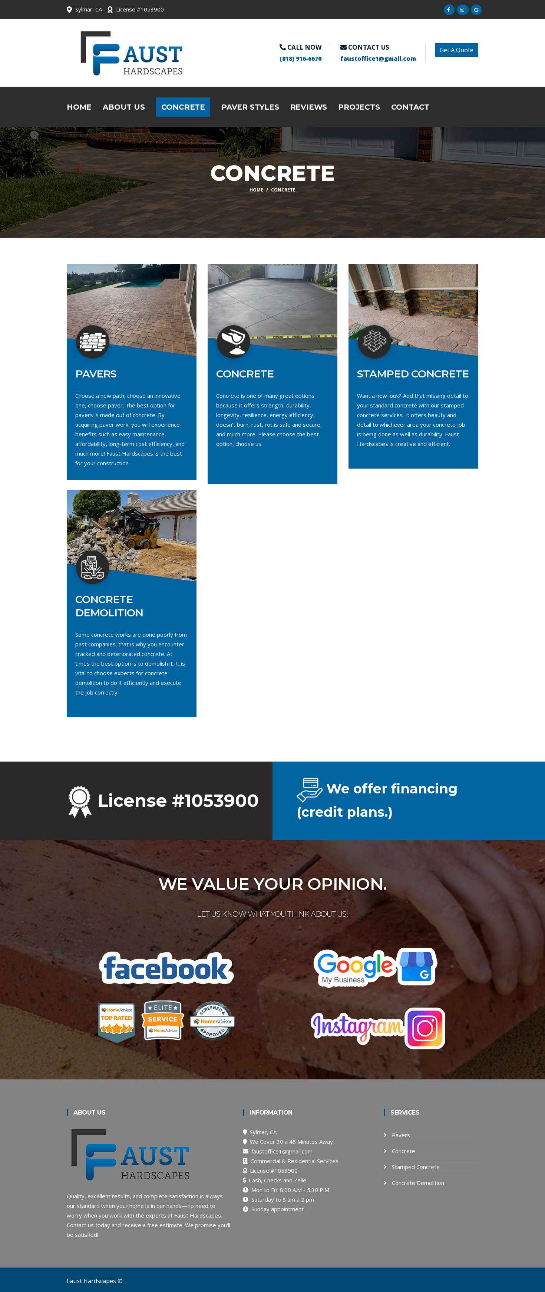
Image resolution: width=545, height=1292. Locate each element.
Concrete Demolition (417, 1182)
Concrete (183, 107)
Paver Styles (250, 107)
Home (79, 107)
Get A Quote (456, 50)
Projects (359, 107)
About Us (124, 107)
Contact (410, 107)
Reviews (308, 107)
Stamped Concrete (415, 1167)
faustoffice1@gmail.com (378, 58)
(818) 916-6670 (300, 58)
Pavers (400, 1135)
